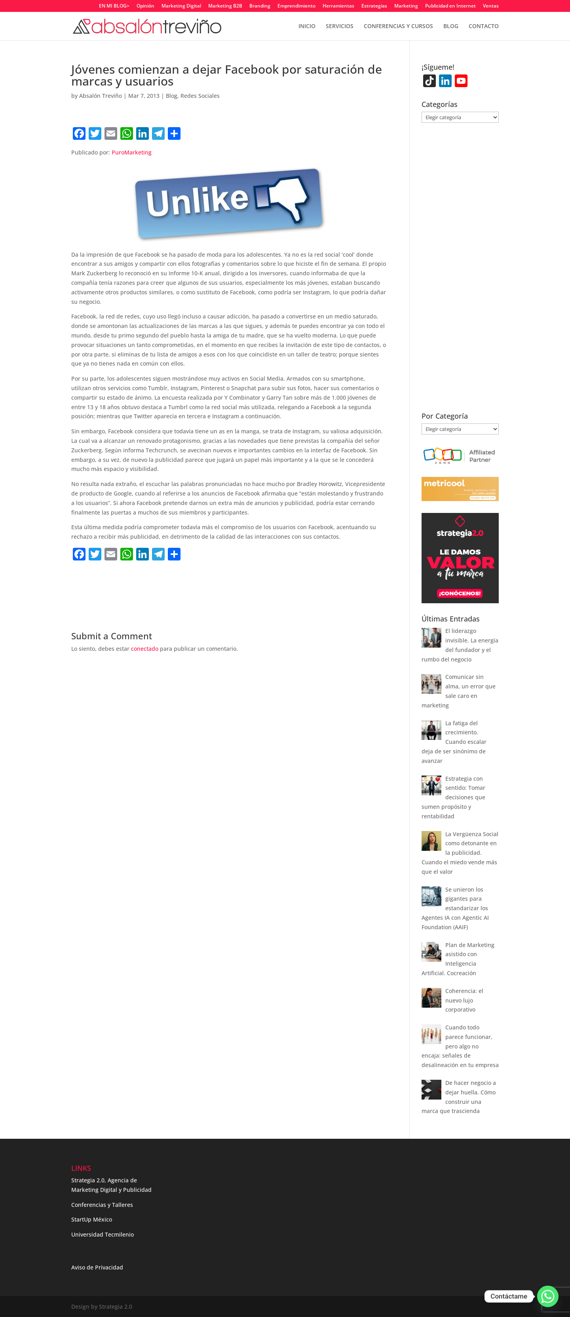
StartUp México (91, 1219)
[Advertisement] (163, 580)
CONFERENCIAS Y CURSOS (398, 26)
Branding (259, 6)
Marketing (406, 6)
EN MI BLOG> (114, 6)
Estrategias (374, 6)
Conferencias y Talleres (102, 1204)
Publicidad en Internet (450, 6)
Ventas (491, 6)
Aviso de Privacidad (97, 1267)
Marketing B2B (225, 6)
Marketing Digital (181, 6)
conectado (144, 648)
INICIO (306, 26)
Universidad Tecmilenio (102, 1234)
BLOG (450, 26)
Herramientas (338, 6)
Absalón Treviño (100, 95)
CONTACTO (484, 26)
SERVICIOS (339, 26)
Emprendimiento (296, 6)
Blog (171, 95)
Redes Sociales (200, 95)
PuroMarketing (132, 152)
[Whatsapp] (548, 1296)
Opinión (145, 6)
